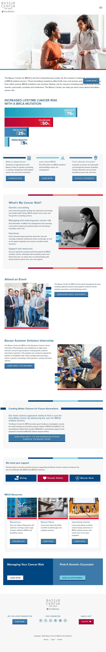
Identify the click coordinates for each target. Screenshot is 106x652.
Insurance (14, 233)
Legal (52, 639)
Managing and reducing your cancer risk (30, 220)
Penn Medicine (67, 636)
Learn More (91, 81)
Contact (59, 639)
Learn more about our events (71, 294)
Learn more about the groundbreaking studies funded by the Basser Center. (36, 438)
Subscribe (20, 622)
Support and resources (21, 248)
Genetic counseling (19, 207)
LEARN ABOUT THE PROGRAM (19, 366)
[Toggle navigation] (100, 7)
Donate (86, 622)
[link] (15, 178)
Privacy (46, 639)
